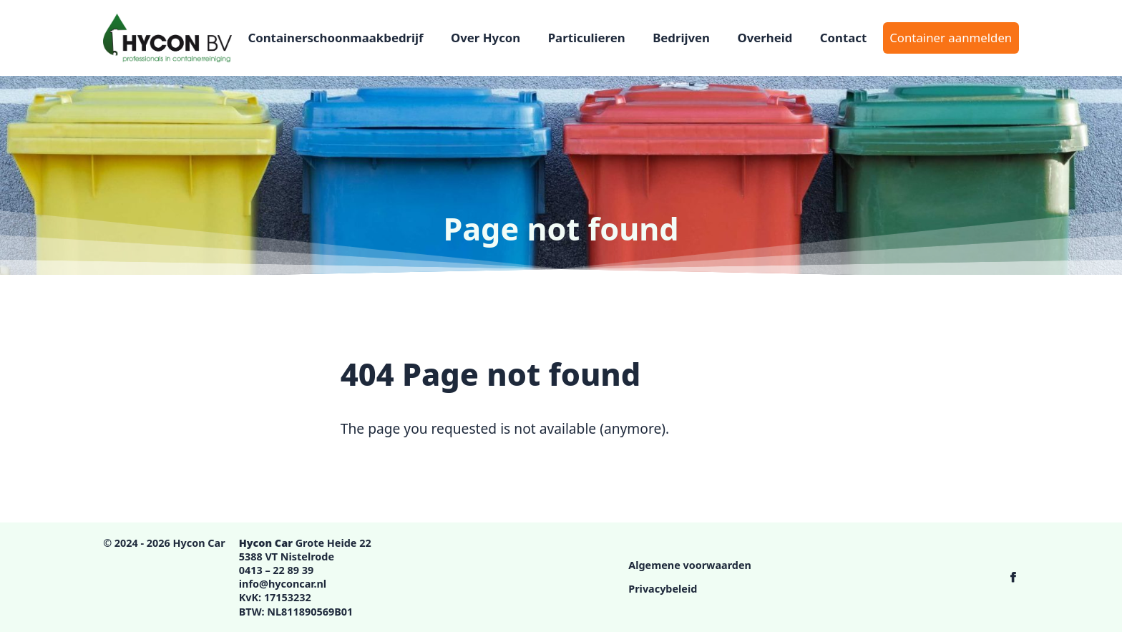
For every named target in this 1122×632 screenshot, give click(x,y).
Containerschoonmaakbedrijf (335, 37)
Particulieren (586, 37)
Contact (843, 37)
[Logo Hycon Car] (167, 38)
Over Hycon (485, 37)
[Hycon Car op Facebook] (1013, 577)
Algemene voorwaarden (689, 565)
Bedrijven (681, 37)
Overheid (764, 37)
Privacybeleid (662, 588)
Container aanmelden (950, 37)
